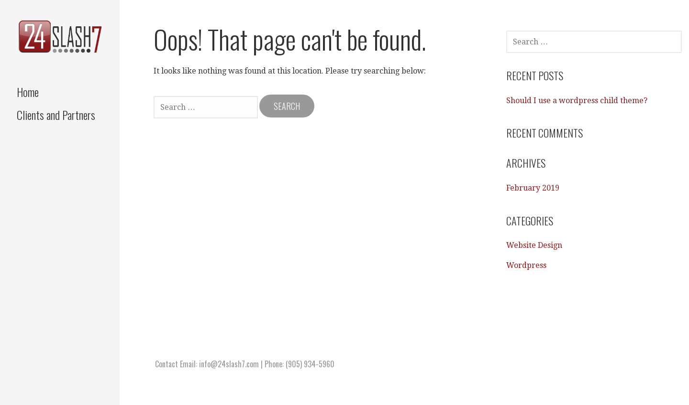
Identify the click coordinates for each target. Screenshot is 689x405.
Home (28, 91)
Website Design (534, 245)
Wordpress (526, 265)
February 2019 (532, 187)
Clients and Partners (56, 114)
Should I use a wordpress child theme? (576, 100)
